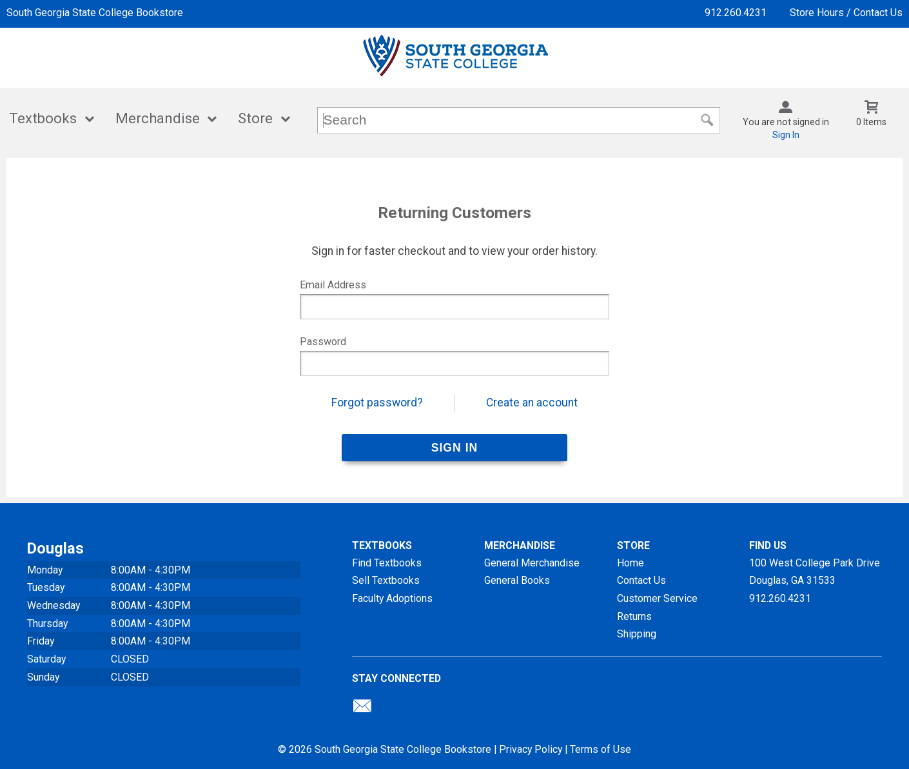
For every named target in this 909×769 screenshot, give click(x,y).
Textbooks (43, 118)
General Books (517, 580)
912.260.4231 (736, 12)
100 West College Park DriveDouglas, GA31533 (814, 572)
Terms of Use (600, 749)
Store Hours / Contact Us (846, 12)
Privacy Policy (530, 749)
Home (630, 563)
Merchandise (157, 118)
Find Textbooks (387, 563)
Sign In (785, 135)
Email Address (333, 285)
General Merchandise (532, 563)
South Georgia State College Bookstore (94, 12)
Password (323, 341)
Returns (634, 616)
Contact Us (641, 580)
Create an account (532, 402)
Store (255, 118)
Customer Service (657, 598)
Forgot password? (377, 402)
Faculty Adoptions (392, 598)
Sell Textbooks (386, 580)
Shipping (636, 634)
